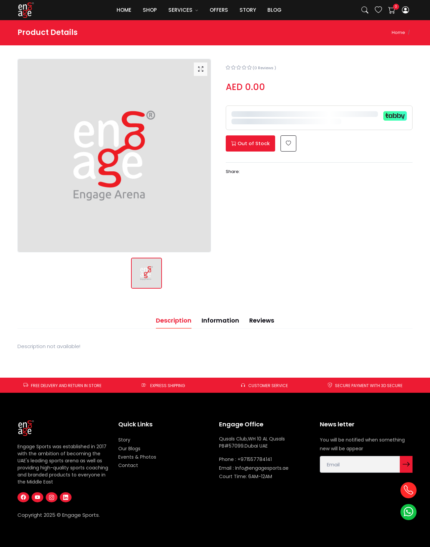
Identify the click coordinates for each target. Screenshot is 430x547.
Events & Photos (137, 457)
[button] (406, 10)
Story (124, 439)
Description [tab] (173, 320)
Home (398, 32)
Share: (233, 171)
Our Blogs (129, 448)
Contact (128, 465)
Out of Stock (250, 143)
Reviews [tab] (261, 320)
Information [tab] (220, 320)
